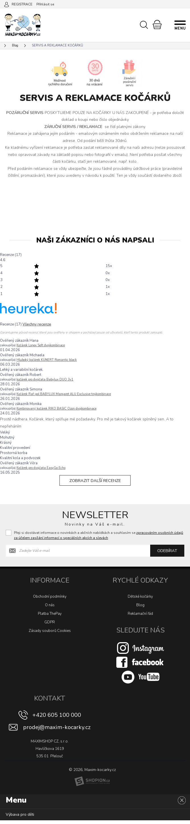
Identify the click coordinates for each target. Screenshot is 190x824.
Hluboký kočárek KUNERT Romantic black (46, 360)
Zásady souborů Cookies (50, 634)
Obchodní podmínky (50, 600)
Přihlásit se (45, 4)
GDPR (49, 625)
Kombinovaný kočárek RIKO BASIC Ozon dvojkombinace (56, 408)
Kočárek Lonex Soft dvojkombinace (40, 345)
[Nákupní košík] (157, 24)
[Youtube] (140, 680)
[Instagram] (140, 651)
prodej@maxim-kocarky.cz (56, 731)
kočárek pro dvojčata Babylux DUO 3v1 (44, 379)
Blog (140, 608)
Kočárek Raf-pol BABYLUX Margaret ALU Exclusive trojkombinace (63, 394)
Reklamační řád (140, 617)
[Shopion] (92, 785)
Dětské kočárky (140, 600)
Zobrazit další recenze (95, 482)
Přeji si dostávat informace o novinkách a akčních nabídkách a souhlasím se (98, 539)
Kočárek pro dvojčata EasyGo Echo (40, 468)
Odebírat (167, 554)
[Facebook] (140, 665)
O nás (50, 608)
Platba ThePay (50, 617)
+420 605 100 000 (56, 719)
